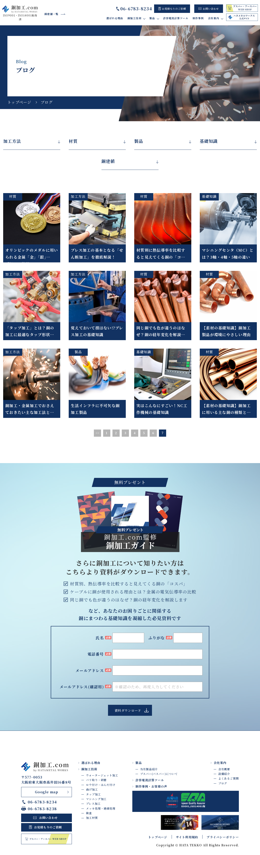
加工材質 (92, 818)
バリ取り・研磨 (96, 780)
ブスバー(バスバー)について (159, 774)
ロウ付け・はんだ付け (100, 785)
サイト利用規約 (187, 837)
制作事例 (198, 18)
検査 (89, 813)
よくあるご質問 (228, 778)
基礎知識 (209, 141)
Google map (46, 792)
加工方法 (12, 141)
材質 (73, 141)
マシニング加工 (96, 799)
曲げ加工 (92, 789)
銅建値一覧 (51, 14)
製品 (138, 141)
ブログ (222, 783)
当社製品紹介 (149, 769)
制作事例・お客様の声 (151, 786)
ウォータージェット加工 (102, 775)
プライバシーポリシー (223, 837)
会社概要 (224, 769)
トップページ (19, 102)
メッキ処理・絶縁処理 (100, 808)
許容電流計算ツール (175, 18)
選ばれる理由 (114, 18)
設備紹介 (224, 774)
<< (98, 433)
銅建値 (108, 161)
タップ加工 (93, 794)
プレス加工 (93, 804)
